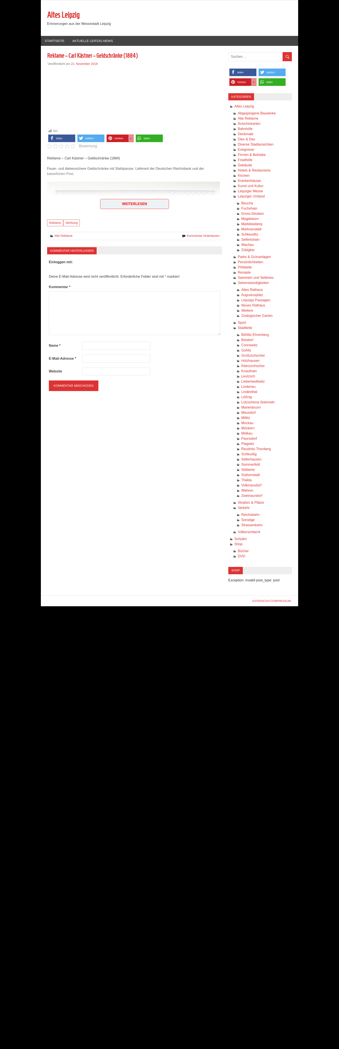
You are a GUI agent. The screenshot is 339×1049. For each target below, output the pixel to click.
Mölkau (247, 433)
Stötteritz (248, 470)
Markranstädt (251, 229)
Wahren (247, 490)
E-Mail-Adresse (62, 359)
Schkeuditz (249, 234)
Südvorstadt (250, 475)
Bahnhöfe (245, 129)
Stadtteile (245, 328)
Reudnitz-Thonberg (256, 449)
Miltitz (245, 418)
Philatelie (245, 267)
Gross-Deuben (252, 214)
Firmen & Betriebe (252, 155)
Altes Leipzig (63, 15)
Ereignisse (246, 150)
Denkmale (245, 134)
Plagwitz (247, 444)
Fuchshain (249, 208)
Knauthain (249, 371)
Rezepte (244, 272)
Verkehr (244, 508)
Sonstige (248, 520)
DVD (241, 556)
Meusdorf (248, 413)
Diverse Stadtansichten (255, 144)
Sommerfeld (250, 465)
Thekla (246, 480)
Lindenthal (249, 392)
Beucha (247, 203)
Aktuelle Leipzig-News (92, 41)
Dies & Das (246, 139)
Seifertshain (250, 240)
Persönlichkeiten (250, 262)
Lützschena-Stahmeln (258, 402)
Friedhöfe (245, 160)
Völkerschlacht (249, 532)
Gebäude (245, 165)
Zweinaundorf (251, 496)
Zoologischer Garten (257, 316)
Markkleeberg (251, 224)
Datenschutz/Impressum (271, 601)
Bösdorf (247, 340)
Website (55, 371)
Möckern (247, 428)
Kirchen (243, 176)
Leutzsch (248, 376)
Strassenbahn (252, 525)
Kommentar (59, 287)
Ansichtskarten (249, 124)
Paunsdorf (249, 439)
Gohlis (246, 350)
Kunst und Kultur (250, 186)
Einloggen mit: (61, 262)
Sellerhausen (251, 459)
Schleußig (249, 454)
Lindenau (248, 387)
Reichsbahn (250, 515)
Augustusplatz (252, 295)
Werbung (72, 223)
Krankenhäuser (249, 181)
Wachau (247, 245)
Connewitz (249, 345)
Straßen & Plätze (251, 503)
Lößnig (246, 397)
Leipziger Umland (251, 196)
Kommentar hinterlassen (203, 236)
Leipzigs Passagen (255, 300)
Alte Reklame (63, 236)
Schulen (240, 539)
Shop (238, 544)
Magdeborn (250, 219)
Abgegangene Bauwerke (257, 113)
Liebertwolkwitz (253, 381)
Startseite (54, 41)
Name (55, 346)
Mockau (247, 423)
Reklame (55, 223)
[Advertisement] (134, 96)
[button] (61, 138)
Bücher (243, 551)
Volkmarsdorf (251, 485)
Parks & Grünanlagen (254, 257)
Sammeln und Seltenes (255, 278)
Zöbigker (248, 250)
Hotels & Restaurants (254, 170)
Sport (242, 323)
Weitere (247, 311)
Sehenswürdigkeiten (253, 283)
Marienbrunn (251, 407)
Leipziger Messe (250, 191)
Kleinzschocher (253, 366)
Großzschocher (253, 356)
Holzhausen (250, 361)
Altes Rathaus (252, 290)
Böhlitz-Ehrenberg (255, 335)
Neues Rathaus (253, 305)
